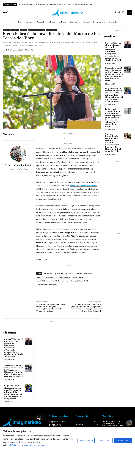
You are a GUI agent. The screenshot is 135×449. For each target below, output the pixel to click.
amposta (78, 274)
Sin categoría (51, 30)
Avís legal (39, 410)
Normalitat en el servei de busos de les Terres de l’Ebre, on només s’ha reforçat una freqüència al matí (55, 4)
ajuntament (59, 274)
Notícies (6, 30)
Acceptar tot (123, 440)
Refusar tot (104, 440)
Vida (43, 30)
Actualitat (14, 30)
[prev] (126, 4)
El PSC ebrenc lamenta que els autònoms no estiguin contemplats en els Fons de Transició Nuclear (50, 307)
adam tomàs (48, 274)
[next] (130, 4)
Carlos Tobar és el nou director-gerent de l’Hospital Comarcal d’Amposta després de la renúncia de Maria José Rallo (113, 51)
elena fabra (49, 277)
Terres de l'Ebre (34, 30)
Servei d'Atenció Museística (46, 285)
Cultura (23, 30)
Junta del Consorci (43, 281)
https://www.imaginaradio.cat (18, 169)
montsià (65, 281)
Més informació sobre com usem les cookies (28, 445)
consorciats (88, 274)
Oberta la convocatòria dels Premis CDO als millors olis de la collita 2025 (112, 417)
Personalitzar (85, 440)
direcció (40, 277)
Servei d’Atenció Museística (83, 185)
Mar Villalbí (56, 281)
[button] (129, 12)
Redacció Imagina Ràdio (14, 50)
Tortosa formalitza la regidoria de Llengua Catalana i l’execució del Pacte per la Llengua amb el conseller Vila (113, 133)
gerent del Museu (78, 277)
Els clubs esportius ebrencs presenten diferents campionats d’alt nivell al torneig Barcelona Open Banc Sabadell (86, 307)
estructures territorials (63, 277)
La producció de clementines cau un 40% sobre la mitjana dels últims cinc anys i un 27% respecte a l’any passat (13, 386)
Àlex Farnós (69, 274)
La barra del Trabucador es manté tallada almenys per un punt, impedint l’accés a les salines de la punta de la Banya (113, 111)
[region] (67, 438)
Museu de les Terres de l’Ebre (79, 281)
